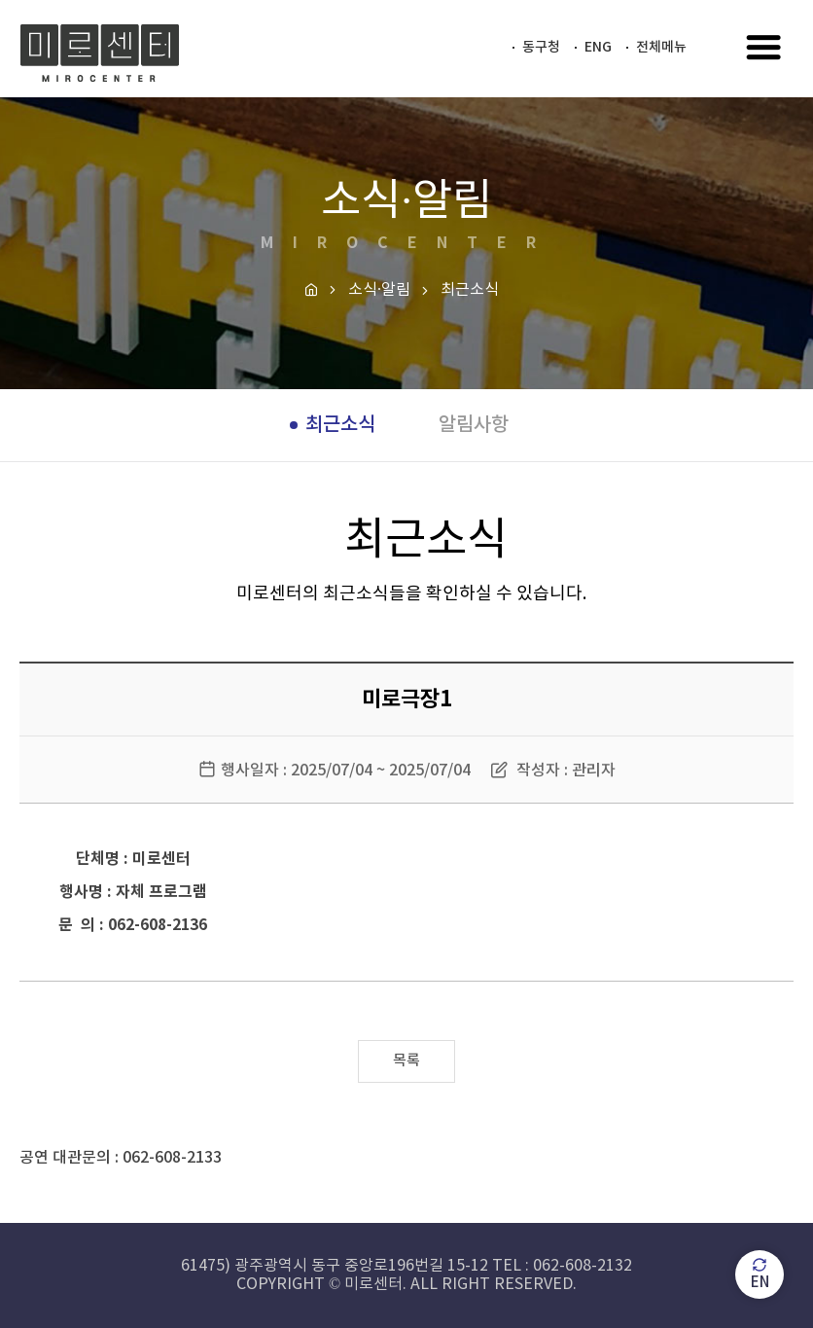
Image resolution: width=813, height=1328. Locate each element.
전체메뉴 (661, 47)
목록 (406, 1061)
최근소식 (340, 425)
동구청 (541, 47)
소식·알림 (379, 290)
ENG (598, 47)
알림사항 (474, 425)
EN (760, 1274)
